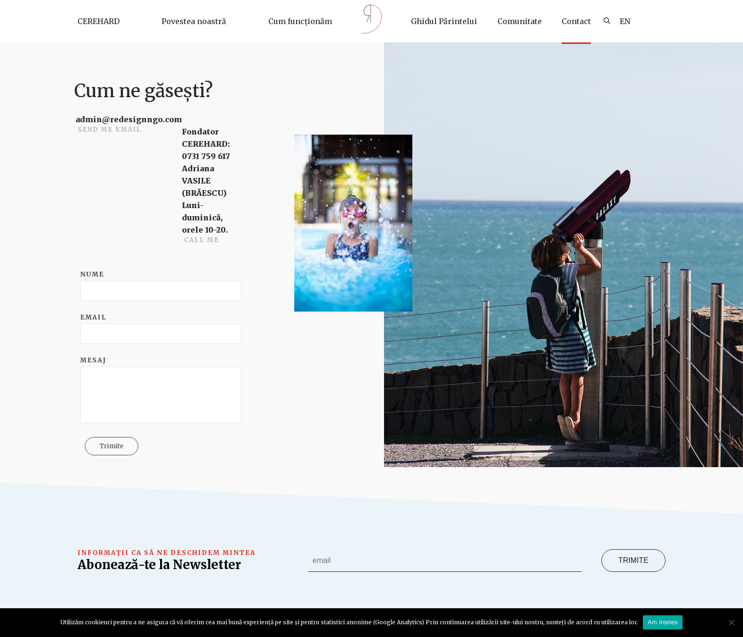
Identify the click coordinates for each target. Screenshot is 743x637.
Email (97, 317)
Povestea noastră (194, 21)
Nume (96, 274)
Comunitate (519, 21)
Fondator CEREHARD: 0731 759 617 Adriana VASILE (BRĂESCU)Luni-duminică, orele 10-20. (209, 181)
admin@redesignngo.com (131, 119)
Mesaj (97, 360)
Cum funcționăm (300, 21)
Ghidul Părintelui (444, 21)
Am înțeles (663, 622)
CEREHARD (98, 21)
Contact (576, 21)
